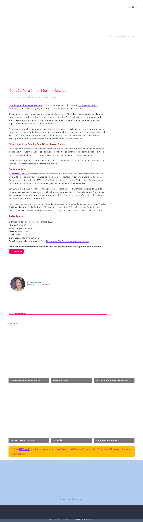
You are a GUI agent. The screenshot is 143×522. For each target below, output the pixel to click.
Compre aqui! (16, 251)
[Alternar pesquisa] (128, 7)
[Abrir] (133, 7)
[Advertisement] (122, 68)
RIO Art (24, 449)
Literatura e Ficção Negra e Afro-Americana (67, 241)
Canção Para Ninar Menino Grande (25, 105)
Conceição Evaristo (87, 105)
